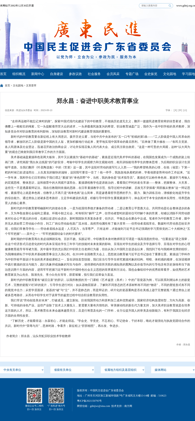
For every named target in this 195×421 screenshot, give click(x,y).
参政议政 (75, 74)
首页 (3, 74)
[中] (180, 110)
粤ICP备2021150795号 (89, 400)
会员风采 (113, 74)
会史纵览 (150, 74)
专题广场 (131, 74)
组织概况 (18, 74)
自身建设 (56, 74)
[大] (175, 110)
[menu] (22, 369)
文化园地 (169, 74)
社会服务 (94, 74)
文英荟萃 (31, 85)
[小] (185, 110)
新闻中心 (37, 74)
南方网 (128, 406)
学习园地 (188, 74)
